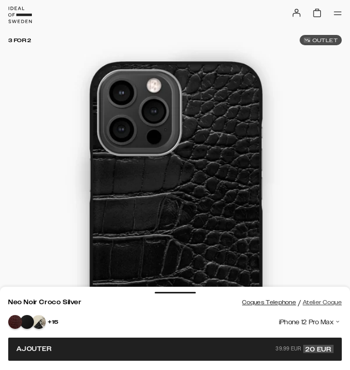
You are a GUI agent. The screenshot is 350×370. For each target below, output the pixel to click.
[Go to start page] (20, 15)
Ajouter (175, 349)
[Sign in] (296, 13)
